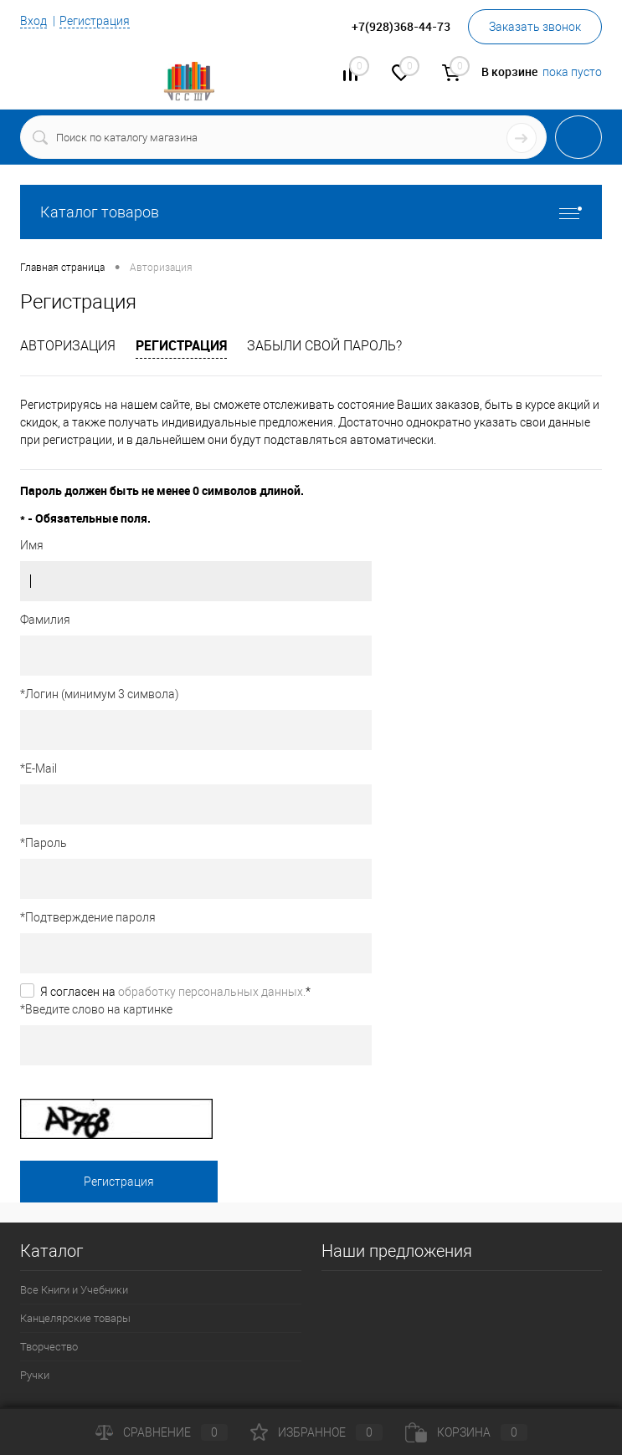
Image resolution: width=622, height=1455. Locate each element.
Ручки (34, 1375)
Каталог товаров (311, 212)
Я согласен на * (175, 991)
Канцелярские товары (75, 1318)
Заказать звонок (535, 26)
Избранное (316, 1432)
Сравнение (161, 1432)
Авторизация (68, 346)
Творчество (49, 1346)
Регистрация (94, 21)
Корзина (466, 1432)
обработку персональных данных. (212, 991)
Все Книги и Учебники (74, 1290)
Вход (33, 21)
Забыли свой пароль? (324, 346)
